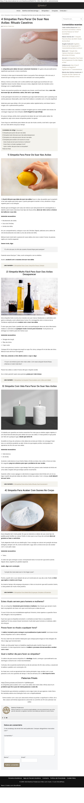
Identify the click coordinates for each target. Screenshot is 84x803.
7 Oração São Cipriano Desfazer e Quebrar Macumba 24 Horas (71, 54)
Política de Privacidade (57, 796)
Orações (55, 11)
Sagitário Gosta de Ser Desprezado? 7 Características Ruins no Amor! (72, 47)
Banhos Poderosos (8, 26)
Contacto (45, 796)
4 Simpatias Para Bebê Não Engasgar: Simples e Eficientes (33, 604)
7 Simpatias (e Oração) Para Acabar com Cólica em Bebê (33, 388)
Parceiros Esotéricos (15, 796)
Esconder (19, 134)
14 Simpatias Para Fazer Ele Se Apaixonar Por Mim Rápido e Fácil (72, 61)
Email (23, 772)
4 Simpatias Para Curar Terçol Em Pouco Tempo (29, 272)
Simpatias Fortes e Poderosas (12, 15)
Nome (6, 772)
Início (18, 11)
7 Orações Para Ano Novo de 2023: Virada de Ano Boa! (72, 39)
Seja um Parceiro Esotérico (32, 796)
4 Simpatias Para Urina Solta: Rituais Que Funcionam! (31, 494)
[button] (39, 10)
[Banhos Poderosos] (42, 5)
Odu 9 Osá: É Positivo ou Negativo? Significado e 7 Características (72, 69)
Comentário (8, 750)
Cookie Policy (71, 796)
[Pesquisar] (71, 19)
